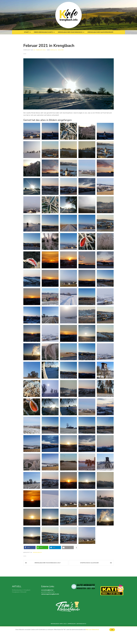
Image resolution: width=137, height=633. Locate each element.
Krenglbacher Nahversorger (100, 32)
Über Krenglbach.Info (43, 32)
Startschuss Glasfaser (89, 563)
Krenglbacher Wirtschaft (19, 592)
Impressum (72, 623)
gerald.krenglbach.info (48, 592)
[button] (30, 547)
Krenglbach (37, 552)
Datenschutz (81, 623)
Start (26, 32)
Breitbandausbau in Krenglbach (21, 590)
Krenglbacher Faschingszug (70, 32)
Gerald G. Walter (57, 50)
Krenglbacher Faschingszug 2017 (48, 563)
